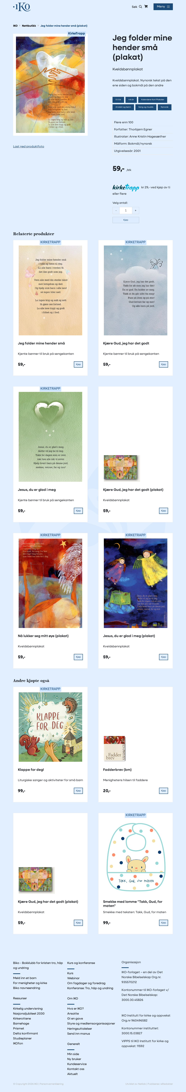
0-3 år (118, 100)
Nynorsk (164, 107)
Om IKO (72, 998)
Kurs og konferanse (81, 963)
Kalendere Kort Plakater (153, 100)
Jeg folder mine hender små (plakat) (63, 26)
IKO (15, 26)
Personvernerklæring (52, 1084)
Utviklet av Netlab (135, 1084)
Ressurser (20, 998)
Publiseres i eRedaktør (160, 1084)
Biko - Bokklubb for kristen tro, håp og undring (38, 966)
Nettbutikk (29, 26)
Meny (161, 6)
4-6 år (131, 100)
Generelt (73, 1044)
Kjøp (125, 220)
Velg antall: (120, 203)
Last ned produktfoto (28, 146)
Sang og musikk (145, 107)
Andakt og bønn (123, 107)
